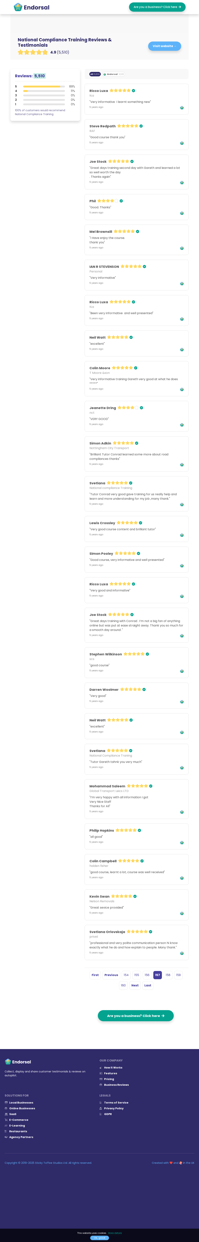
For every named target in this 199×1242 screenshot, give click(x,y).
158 (168, 975)
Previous (111, 975)
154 (126, 975)
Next (135, 985)
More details (115, 1233)
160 (123, 985)
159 (178, 975)
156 (147, 975)
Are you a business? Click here (157, 7)
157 (157, 975)
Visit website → (165, 46)
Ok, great (99, 1238)
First (95, 975)
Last (147, 985)
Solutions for (17, 1095)
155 (136, 975)
